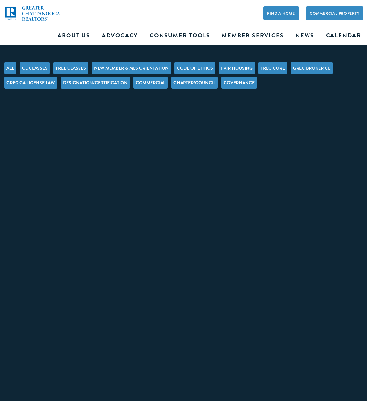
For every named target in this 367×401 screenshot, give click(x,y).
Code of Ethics (195, 68)
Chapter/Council (194, 83)
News (304, 35)
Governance (239, 83)
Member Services (253, 35)
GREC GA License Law (30, 83)
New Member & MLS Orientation (131, 68)
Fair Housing (237, 68)
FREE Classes (71, 68)
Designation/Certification (95, 83)
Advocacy (120, 35)
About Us (74, 35)
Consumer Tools (180, 35)
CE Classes (34, 68)
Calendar (343, 35)
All (10, 68)
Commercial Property (334, 13)
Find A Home (281, 13)
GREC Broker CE (311, 68)
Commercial (150, 83)
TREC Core (273, 68)
